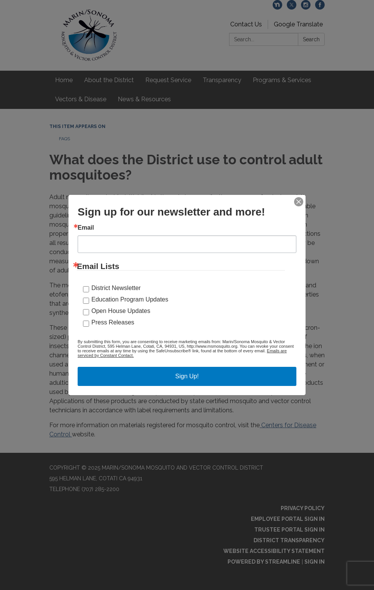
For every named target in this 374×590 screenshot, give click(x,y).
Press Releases (112, 322)
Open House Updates (120, 311)
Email (86, 228)
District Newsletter (116, 288)
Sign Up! (186, 376)
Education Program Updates (129, 299)
